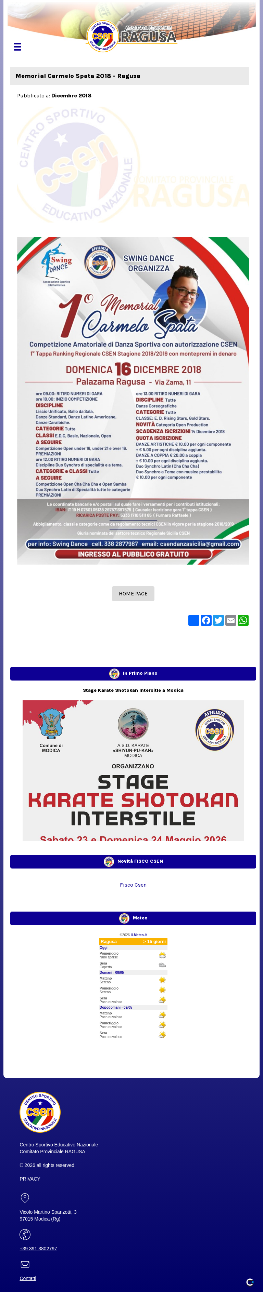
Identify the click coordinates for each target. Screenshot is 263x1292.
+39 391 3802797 (38, 1248)
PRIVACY (30, 1179)
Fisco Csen (133, 884)
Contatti (28, 1278)
